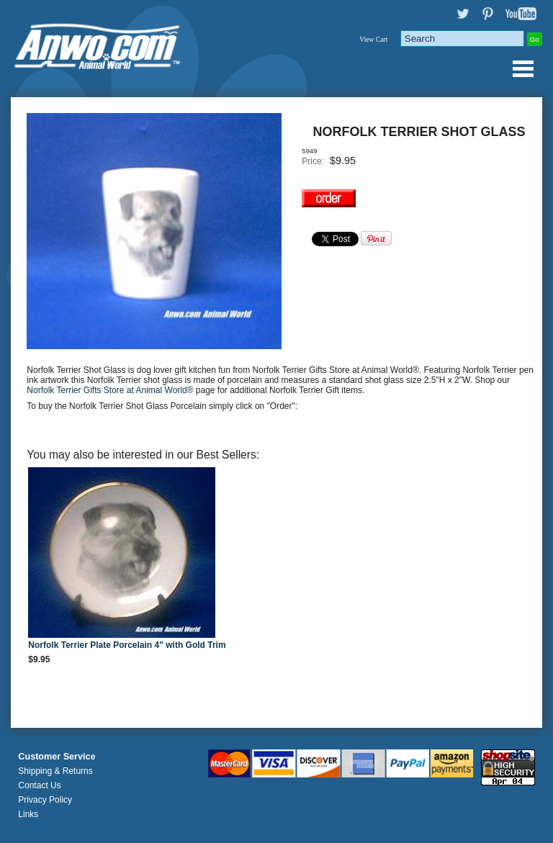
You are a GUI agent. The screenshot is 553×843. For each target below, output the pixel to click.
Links (28, 814)
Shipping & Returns (55, 771)
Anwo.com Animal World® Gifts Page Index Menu (522, 68)
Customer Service (56, 757)
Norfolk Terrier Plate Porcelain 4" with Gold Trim (126, 645)
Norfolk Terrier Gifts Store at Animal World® (111, 390)
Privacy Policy (45, 800)
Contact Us (39, 785)
